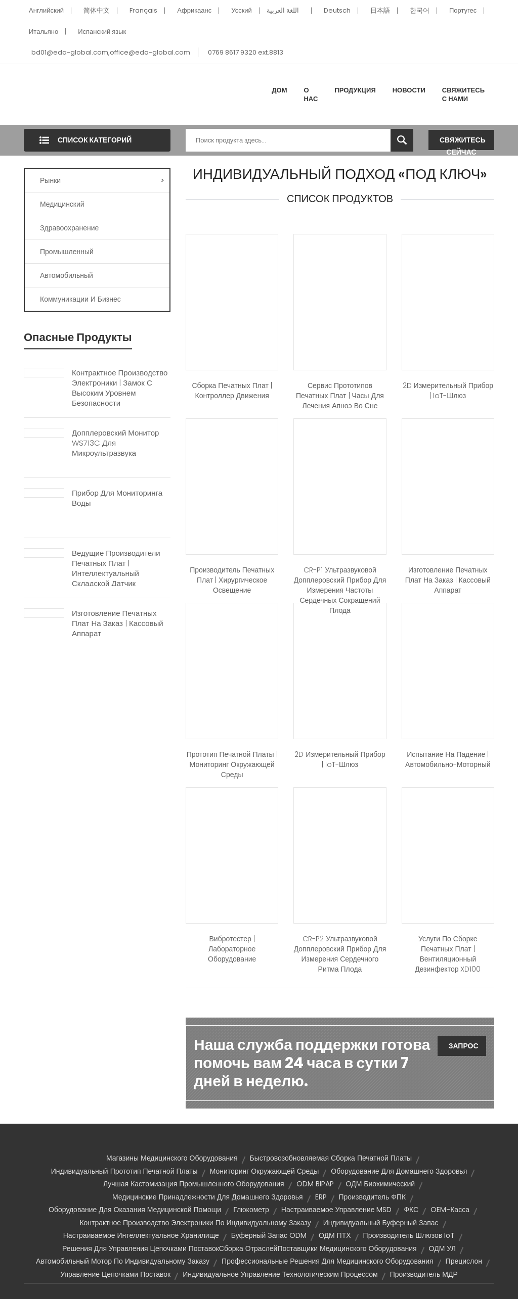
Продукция (354, 90)
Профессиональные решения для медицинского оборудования (328, 1261)
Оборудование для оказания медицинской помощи (135, 1210)
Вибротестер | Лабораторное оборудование (232, 949)
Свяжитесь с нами (463, 94)
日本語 (380, 10)
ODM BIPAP (315, 1184)
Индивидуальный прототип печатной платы (124, 1171)
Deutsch (337, 10)
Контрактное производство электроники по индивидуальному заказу (195, 1223)
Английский (46, 10)
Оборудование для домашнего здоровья (399, 1171)
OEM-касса (449, 1210)
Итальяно (43, 31)
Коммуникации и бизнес (80, 299)
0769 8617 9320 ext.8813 (245, 52)
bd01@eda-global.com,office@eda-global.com (110, 52)
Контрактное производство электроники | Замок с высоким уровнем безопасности (119, 388)
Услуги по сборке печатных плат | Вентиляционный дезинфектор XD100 (448, 954)
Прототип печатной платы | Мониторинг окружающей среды (232, 764)
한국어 (419, 10)
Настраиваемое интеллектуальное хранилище (141, 1235)
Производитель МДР (424, 1274)
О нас (311, 94)
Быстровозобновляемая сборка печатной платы (331, 1158)
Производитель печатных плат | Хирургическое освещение (232, 580)
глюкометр (251, 1210)
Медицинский (62, 204)
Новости (409, 90)
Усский (241, 10)
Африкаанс (194, 10)
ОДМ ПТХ (335, 1235)
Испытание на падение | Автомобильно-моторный (447, 759)
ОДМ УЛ (442, 1248)
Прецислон (464, 1261)
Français (143, 10)
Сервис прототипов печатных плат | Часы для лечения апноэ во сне (340, 395)
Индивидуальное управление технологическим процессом (280, 1274)
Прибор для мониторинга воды (117, 498)
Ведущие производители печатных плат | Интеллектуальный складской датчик (116, 568)
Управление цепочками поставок (115, 1274)
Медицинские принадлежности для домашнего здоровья (207, 1197)
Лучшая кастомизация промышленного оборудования (193, 1184)
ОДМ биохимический (380, 1184)
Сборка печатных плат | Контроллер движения (232, 390)
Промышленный (67, 252)
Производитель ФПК (372, 1197)
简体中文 (96, 10)
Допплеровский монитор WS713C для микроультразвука (115, 443)
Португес (463, 10)
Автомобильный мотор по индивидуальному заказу (122, 1261)
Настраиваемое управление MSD (336, 1210)
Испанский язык (102, 31)
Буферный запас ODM (269, 1235)
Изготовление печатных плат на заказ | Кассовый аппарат (117, 623)
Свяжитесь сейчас (463, 142)
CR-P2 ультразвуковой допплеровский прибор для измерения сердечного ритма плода (340, 954)
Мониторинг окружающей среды (264, 1171)
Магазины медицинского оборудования (172, 1158)
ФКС (411, 1210)
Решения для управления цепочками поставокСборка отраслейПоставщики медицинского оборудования (239, 1248)
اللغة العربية (283, 10)
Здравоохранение (69, 228)
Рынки (102, 180)
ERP (321, 1197)
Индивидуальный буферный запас (381, 1223)
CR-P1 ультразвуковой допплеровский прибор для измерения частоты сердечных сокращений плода (340, 590)
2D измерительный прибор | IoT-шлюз (448, 390)
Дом (279, 90)
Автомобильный (66, 275)
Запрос (464, 1046)
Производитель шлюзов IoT (409, 1235)
